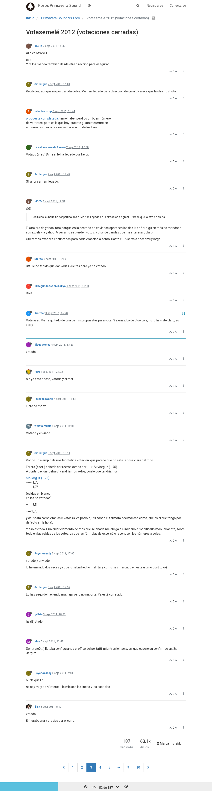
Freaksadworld (43, 398)
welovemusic (42, 426)
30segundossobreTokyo (50, 286)
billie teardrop (43, 111)
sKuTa (38, 46)
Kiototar (39, 313)
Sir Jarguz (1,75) (37, 478)
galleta (38, 614)
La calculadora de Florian (50, 147)
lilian (37, 706)
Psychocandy (42, 553)
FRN (37, 371)
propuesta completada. (42, 118)
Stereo (38, 259)
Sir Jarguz (40, 84)
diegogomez (42, 344)
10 (138, 767)
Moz (37, 641)
